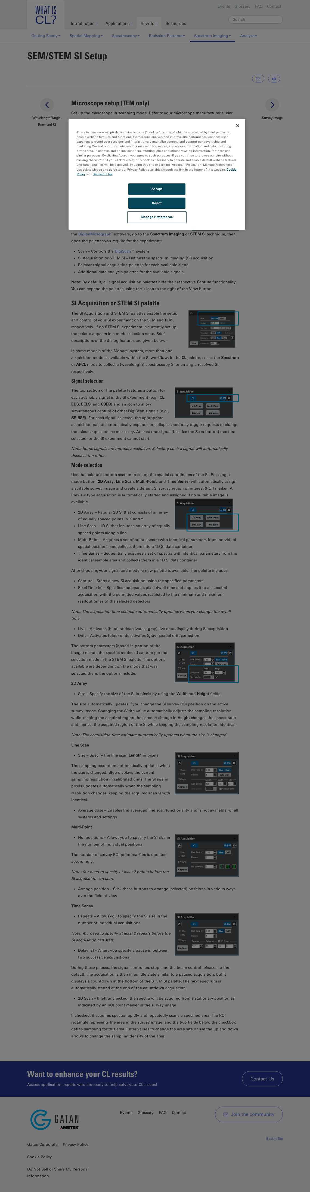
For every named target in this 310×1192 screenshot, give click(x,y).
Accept (156, 189)
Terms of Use (102, 174)
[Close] (238, 126)
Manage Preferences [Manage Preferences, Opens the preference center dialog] (157, 217)
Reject (157, 203)
